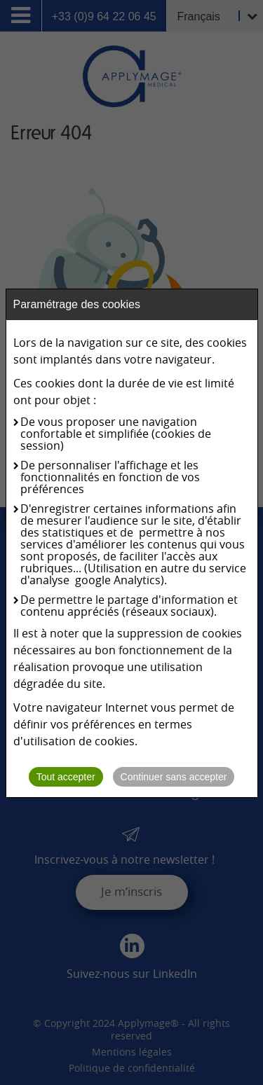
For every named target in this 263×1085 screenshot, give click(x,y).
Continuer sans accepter (174, 776)
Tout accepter (65, 776)
